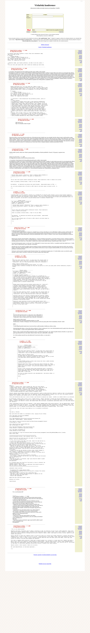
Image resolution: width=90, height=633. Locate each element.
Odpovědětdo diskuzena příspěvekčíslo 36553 (80, 146)
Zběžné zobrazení (45, 47)
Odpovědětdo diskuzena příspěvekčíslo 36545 (80, 90)
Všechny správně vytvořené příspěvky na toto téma (45, 615)
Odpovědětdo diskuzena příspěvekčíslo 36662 (80, 277)
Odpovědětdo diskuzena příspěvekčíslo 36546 (80, 131)
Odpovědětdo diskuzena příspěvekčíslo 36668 (80, 341)
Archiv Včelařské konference (45, 49)
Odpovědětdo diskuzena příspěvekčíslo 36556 (80, 184)
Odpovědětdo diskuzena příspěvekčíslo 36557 (80, 547)
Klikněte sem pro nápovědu (45, 624)
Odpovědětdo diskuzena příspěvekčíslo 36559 (80, 207)
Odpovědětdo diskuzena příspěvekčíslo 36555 (80, 420)
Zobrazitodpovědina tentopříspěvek (80, 59)
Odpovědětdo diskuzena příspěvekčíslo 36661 (80, 249)
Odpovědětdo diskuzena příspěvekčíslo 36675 (80, 372)
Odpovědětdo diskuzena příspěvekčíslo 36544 (80, 75)
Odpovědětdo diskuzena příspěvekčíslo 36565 (80, 584)
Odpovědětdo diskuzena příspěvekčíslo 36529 (80, 54)
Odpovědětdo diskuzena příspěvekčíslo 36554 (80, 161)
